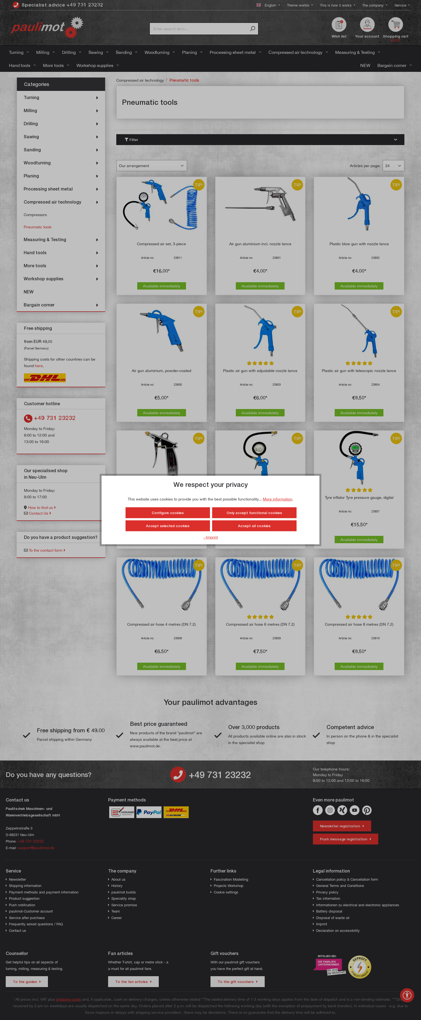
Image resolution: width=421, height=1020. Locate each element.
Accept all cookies (254, 526)
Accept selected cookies (168, 526)
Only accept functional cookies (254, 513)
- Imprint (210, 537)
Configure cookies (168, 513)
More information (277, 499)
